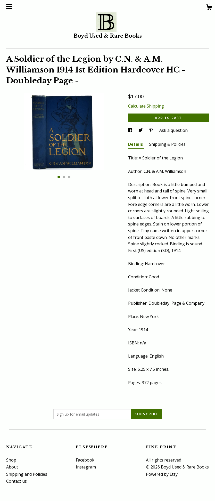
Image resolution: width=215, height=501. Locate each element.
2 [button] (64, 177)
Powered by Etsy (162, 474)
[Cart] (209, 8)
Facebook (85, 460)
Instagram (86, 467)
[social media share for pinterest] (151, 130)
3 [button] (69, 177)
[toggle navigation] (9, 6)
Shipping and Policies (26, 474)
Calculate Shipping (146, 106)
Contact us (16, 481)
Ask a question (173, 130)
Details (136, 144)
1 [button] (58, 177)
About (12, 467)
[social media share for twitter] (141, 130)
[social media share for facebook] (130, 130)
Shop (11, 460)
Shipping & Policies (167, 144)
